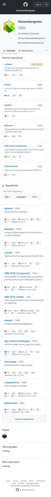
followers (25, 33)
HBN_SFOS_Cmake (14, 296)
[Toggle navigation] (4, 4)
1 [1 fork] (32, 263)
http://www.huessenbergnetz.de (33, 38)
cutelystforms (11, 382)
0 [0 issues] (39, 219)
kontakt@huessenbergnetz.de (32, 43)
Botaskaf (9, 229)
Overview (9, 50)
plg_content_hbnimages (17, 341)
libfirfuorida (10, 403)
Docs (14, 483)
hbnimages (10, 361)
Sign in (38, 4)
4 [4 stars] (15, 287)
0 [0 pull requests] (6, 222)
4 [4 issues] (38, 263)
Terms (8, 481)
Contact (21, 483)
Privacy (15, 481)
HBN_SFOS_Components (17, 273)
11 (14, 75)
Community (40, 481)
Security (24, 481)
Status (31, 481)
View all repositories (24, 419)
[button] (46, 51)
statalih (8, 320)
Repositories (25, 50)
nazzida (8, 252)
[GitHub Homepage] (17, 490)
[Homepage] (25, 4)
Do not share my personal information (25, 486)
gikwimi (8, 208)
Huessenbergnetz (25, 10)
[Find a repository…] (24, 191)
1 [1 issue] (39, 409)
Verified (22, 28)
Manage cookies (32, 483)
